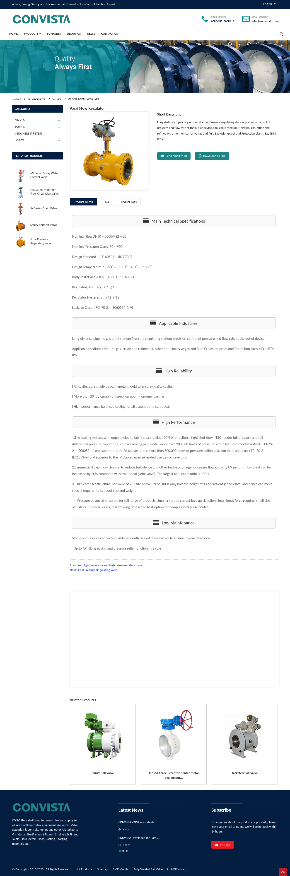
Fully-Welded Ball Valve (148, 869)
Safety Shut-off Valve (43, 225)
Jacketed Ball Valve (245, 773)
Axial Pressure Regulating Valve (40, 241)
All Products (36, 99)
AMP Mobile (120, 869)
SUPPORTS (54, 34)
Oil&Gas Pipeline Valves (83, 99)
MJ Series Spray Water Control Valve (44, 175)
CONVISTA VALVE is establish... (137, 822)
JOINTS (19, 140)
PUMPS (20, 127)
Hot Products (84, 869)
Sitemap (102, 869)
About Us (74, 34)
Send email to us (176, 156)
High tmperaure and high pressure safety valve (112, 565)
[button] (174, 221)
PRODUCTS (32, 34)
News (91, 34)
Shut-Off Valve (175, 869)
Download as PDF (214, 156)
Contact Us (109, 34)
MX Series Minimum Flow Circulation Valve (44, 191)
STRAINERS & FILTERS (28, 133)
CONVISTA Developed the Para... (138, 838)
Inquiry (225, 845)
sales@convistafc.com (264, 21)
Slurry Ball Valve (103, 773)
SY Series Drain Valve (43, 208)
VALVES (56, 99)
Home (13, 34)
